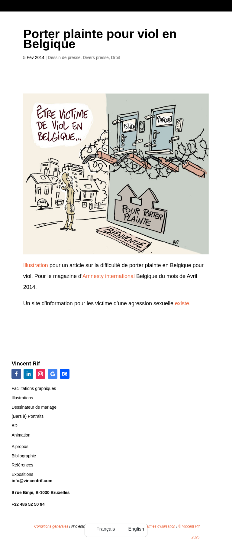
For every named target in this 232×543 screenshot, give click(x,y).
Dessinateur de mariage (33, 407)
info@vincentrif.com (31, 480)
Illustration (35, 265)
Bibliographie (23, 455)
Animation (20, 435)
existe (182, 303)
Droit (115, 57)
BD (14, 425)
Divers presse (96, 57)
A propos (19, 446)
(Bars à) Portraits (27, 416)
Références (22, 465)
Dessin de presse (64, 57)
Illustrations (22, 397)
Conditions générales (51, 526)
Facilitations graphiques (33, 388)
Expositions (22, 474)
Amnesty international (109, 276)
